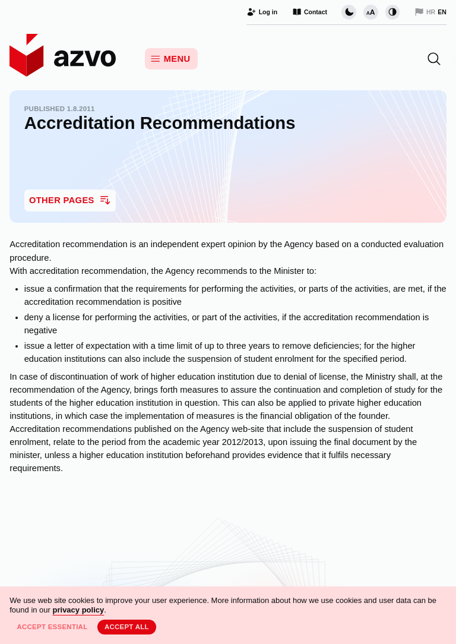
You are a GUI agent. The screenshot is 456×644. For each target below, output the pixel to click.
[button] (434, 59)
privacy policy (78, 609)
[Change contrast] (392, 12)
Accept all (126, 626)
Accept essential (52, 626)
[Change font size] (370, 12)
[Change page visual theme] (348, 12)
